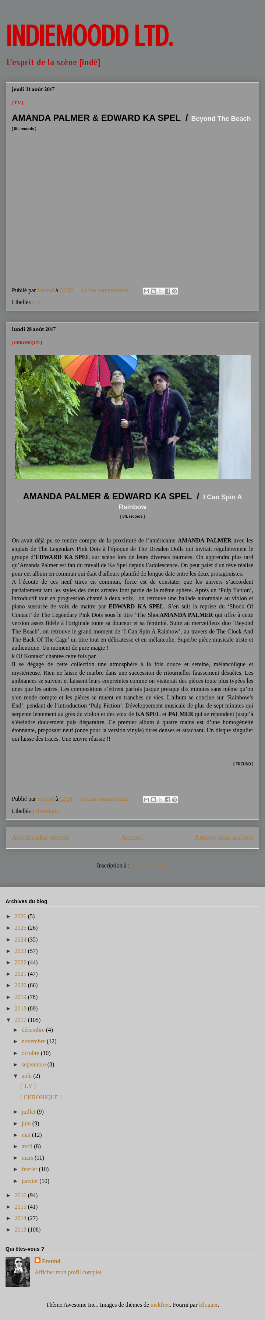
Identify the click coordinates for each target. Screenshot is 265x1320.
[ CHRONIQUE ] (27, 343)
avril (28, 1146)
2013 (21, 1229)
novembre (34, 1041)
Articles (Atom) (149, 865)
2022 (21, 962)
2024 (21, 939)
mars (28, 1158)
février (30, 1169)
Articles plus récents (41, 837)
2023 (21, 951)
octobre (31, 1053)
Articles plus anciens (223, 837)
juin (27, 1123)
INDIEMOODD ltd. (89, 36)
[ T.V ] (17, 103)
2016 (21, 1195)
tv (37, 302)
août (27, 1076)
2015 (21, 1207)
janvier (30, 1181)
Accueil (132, 837)
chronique (47, 811)
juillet (29, 1111)
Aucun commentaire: (105, 290)
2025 (21, 928)
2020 (21, 985)
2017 (21, 1020)
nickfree (160, 1305)
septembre (34, 1064)
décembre (34, 1030)
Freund (51, 1261)
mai (27, 1135)
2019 (21, 997)
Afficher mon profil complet (68, 1272)
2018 (21, 1008)
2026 (21, 916)
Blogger (208, 1305)
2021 (21, 974)
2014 (21, 1218)
